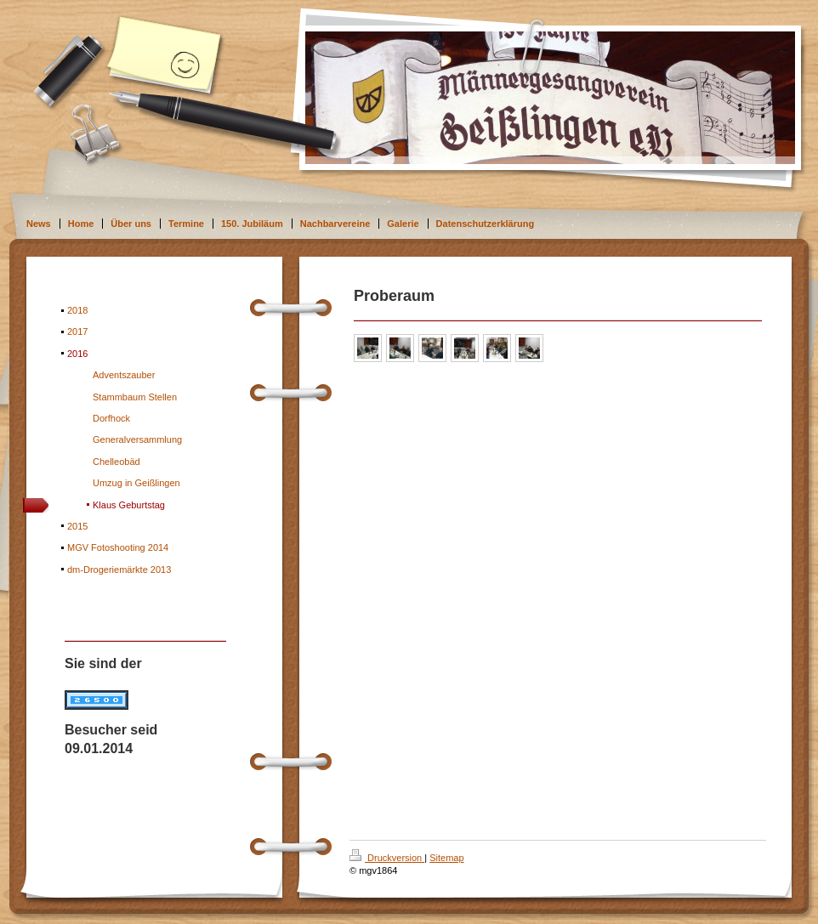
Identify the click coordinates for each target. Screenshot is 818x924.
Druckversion (386, 858)
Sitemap (446, 858)
